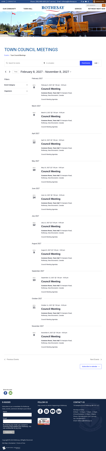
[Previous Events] (5, 72)
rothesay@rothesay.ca (68, 1)
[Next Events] (9, 72)
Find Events (86, 63)
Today (15, 71)
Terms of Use (21, 443)
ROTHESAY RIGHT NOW (96, 8)
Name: (5, 412)
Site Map (5, 443)
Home (3, 1)
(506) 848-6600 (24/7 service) (46, 1)
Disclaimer (12, 443)
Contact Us (12, 1)
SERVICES (78, 8)
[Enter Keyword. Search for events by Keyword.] (23, 63)
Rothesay (17, 440)
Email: (5, 418)
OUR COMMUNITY (9, 8)
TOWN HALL (27, 8)
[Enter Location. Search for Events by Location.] (61, 63)
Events (6, 55)
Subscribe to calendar (89, 366)
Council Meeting (50, 88)
